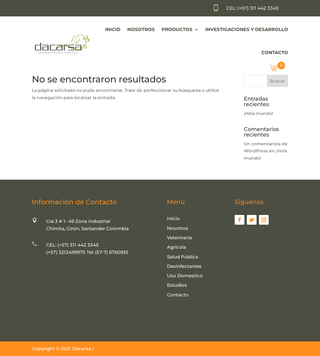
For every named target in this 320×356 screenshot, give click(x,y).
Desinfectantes (184, 266)
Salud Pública (182, 257)
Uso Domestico (185, 275)
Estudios (177, 285)
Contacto (274, 52)
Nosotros (141, 29)
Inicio (113, 29)
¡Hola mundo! (258, 113)
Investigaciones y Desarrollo (246, 29)
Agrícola (176, 247)
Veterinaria (179, 237)
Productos (177, 29)
